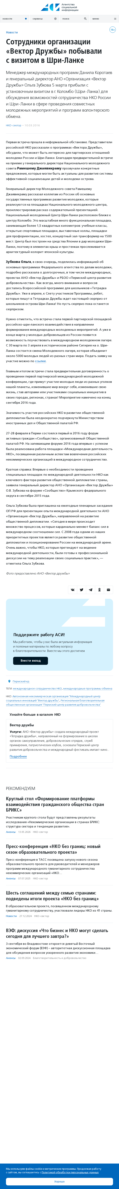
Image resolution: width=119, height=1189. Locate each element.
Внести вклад (30, 661)
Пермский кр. (21, 681)
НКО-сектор (13, 125)
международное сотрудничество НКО (37, 688)
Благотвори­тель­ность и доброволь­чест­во (59, 958)
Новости (12, 32)
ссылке (40, 361)
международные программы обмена (87, 688)
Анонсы (11, 831)
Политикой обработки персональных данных (70, 1172)
